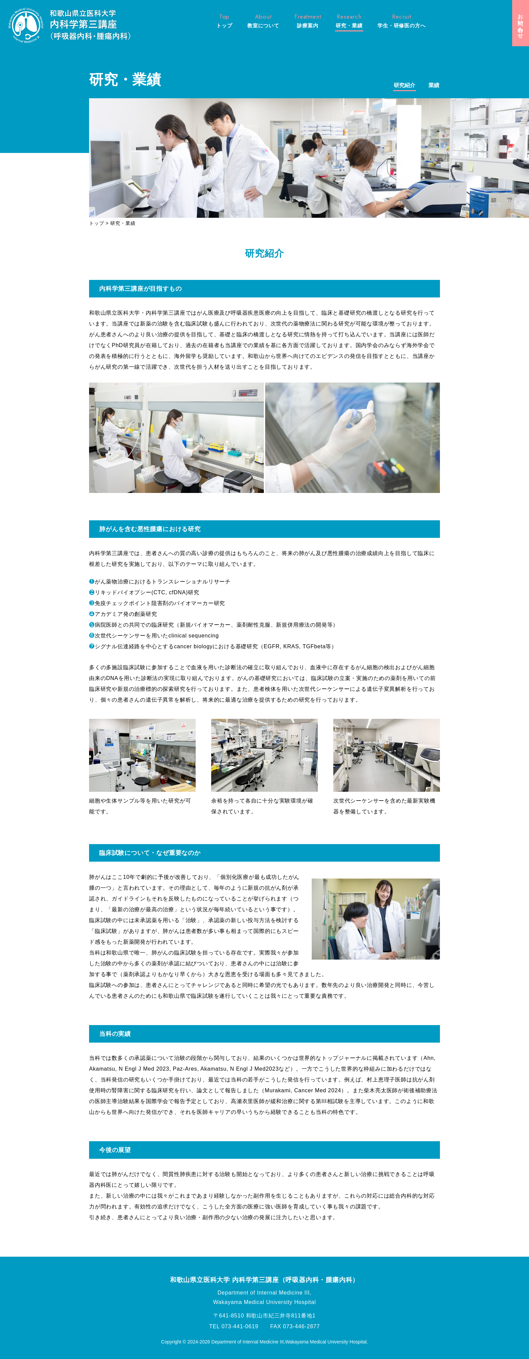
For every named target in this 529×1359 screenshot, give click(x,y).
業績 (433, 85)
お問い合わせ (520, 23)
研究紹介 (404, 85)
